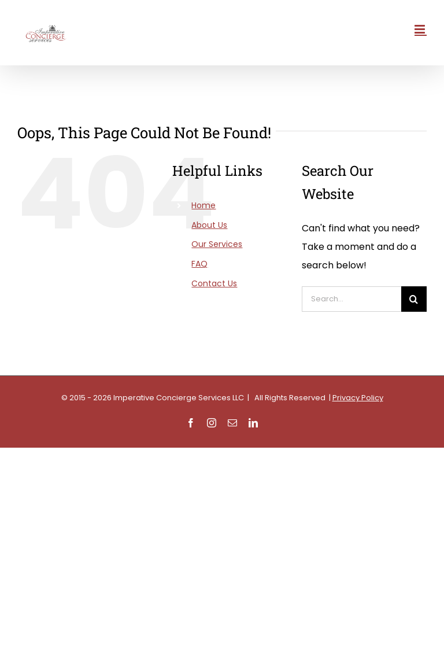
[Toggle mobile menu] (421, 29)
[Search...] (351, 299)
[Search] (414, 299)
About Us (209, 225)
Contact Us (214, 283)
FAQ (199, 264)
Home (203, 205)
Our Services (216, 244)
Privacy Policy (357, 397)
